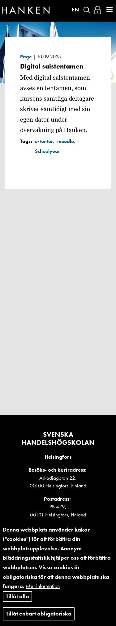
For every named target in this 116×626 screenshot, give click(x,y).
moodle (65, 141)
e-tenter (44, 141)
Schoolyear (47, 151)
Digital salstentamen (51, 66)
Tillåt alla (17, 604)
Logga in (97, 10)
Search (86, 10)
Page (26, 56)
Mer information (43, 594)
